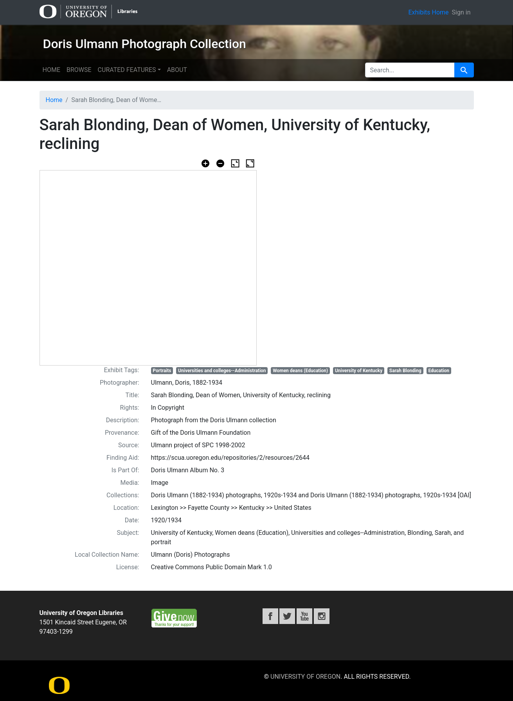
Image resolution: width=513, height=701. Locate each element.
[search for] (410, 70)
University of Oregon (305, 676)
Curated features (127, 70)
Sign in (461, 12)
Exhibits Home (428, 12)
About (177, 70)
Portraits (162, 370)
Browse (79, 70)
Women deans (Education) (300, 370)
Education (438, 370)
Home (51, 70)
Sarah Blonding (405, 370)
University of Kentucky (358, 370)
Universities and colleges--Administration (222, 370)
